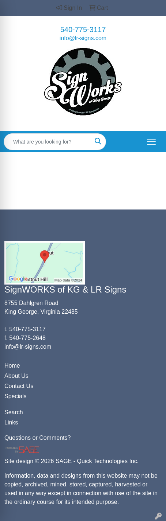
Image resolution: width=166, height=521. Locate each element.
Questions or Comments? (37, 438)
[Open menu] (151, 141)
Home (12, 366)
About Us (16, 376)
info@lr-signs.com (83, 38)
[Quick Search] (47, 141)
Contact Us (18, 386)
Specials (15, 396)
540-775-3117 (83, 30)
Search (13, 412)
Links (11, 422)
